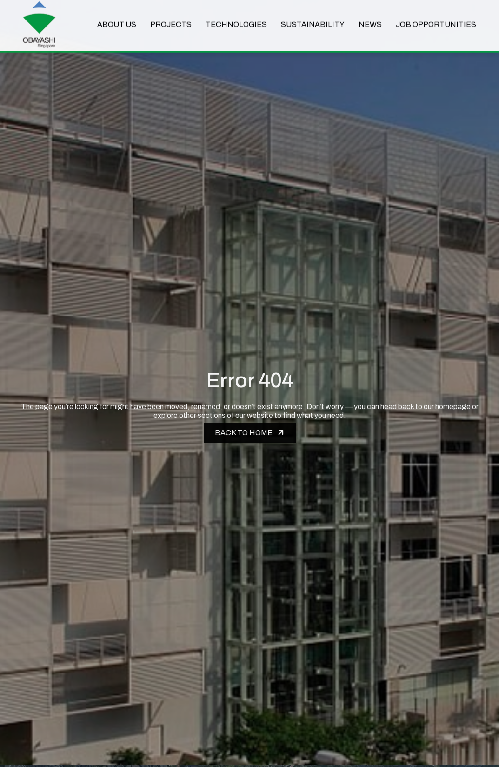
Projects (171, 19)
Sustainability (313, 19)
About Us (116, 19)
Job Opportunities (436, 19)
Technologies (236, 19)
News (370, 19)
